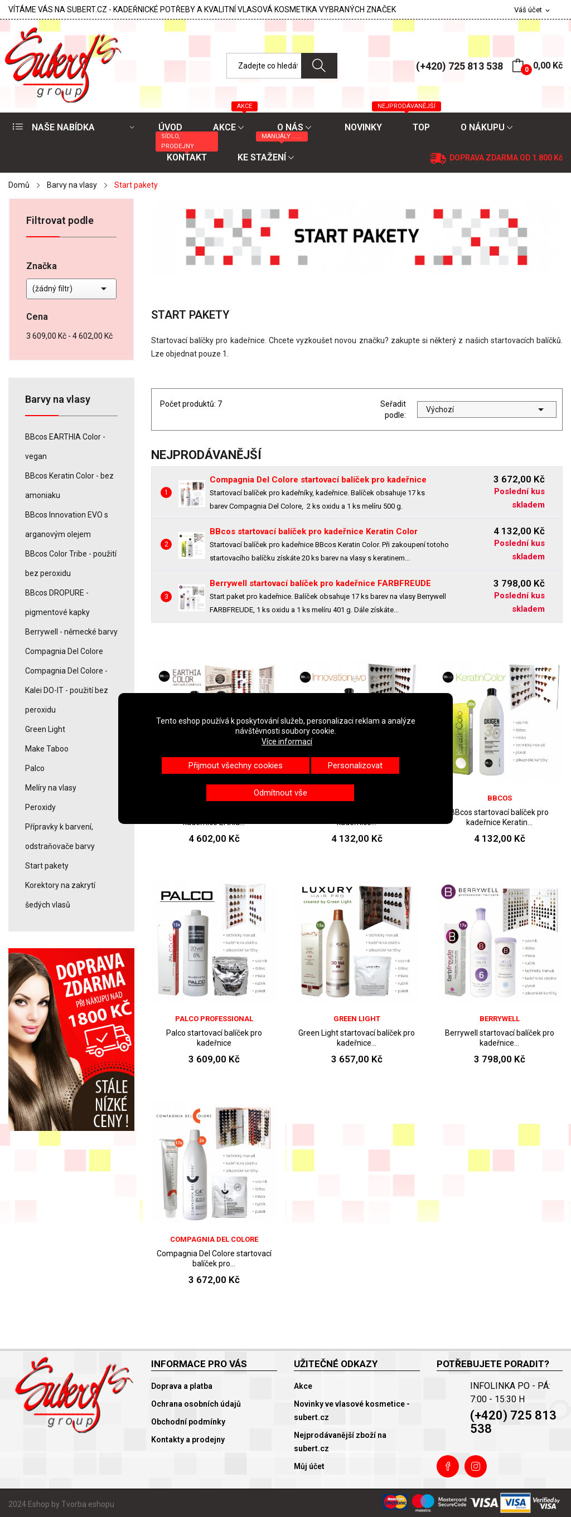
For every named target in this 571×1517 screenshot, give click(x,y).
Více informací (287, 741)
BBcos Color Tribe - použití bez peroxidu (71, 563)
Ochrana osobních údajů (196, 1403)
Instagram (475, 1466)
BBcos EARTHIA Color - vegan (65, 446)
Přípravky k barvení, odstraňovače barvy (60, 836)
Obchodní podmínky (188, 1421)
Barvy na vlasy (57, 399)
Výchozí (487, 409)
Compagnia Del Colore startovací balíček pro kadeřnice (318, 480)
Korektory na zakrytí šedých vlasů (60, 895)
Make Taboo (47, 748)
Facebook (448, 1466)
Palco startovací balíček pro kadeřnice (214, 1037)
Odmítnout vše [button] (280, 793)
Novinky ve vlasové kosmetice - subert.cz (352, 1410)
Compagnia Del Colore (64, 651)
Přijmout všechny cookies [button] (235, 765)
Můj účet (309, 1466)
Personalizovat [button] (355, 765)
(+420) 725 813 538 (459, 66)
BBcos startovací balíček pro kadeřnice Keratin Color (314, 531)
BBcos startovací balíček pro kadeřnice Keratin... (499, 817)
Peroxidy (40, 807)
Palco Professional (214, 1018)
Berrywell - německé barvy (71, 631)
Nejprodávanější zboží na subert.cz (340, 1442)
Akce (303, 1386)
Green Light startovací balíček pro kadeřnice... (356, 1037)
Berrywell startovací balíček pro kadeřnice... (499, 1037)
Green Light (45, 729)
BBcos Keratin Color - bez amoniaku (69, 485)
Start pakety (47, 865)
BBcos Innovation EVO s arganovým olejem (66, 524)
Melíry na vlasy (50, 787)
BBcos (499, 798)
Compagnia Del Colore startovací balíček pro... (214, 1258)
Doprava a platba (181, 1386)
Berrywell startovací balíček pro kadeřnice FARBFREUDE (320, 583)
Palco (35, 768)
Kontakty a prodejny (188, 1439)
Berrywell (500, 1018)
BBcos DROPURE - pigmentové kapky (57, 602)
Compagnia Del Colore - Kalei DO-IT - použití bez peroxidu (66, 690)
